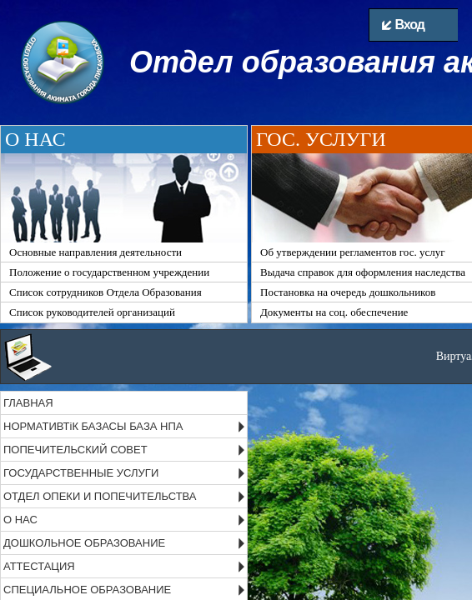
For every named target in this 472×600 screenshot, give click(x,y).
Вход (403, 25)
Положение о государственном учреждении (109, 272)
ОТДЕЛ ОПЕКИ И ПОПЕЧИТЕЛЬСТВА (100, 496)
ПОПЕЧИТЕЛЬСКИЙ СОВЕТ (75, 449)
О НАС (20, 519)
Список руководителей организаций (92, 312)
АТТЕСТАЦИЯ (39, 566)
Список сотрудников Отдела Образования (105, 292)
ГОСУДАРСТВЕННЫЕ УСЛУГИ (80, 473)
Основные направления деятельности (95, 252)
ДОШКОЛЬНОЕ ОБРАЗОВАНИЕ (84, 543)
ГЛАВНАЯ (28, 403)
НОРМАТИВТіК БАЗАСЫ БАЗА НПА (93, 426)
